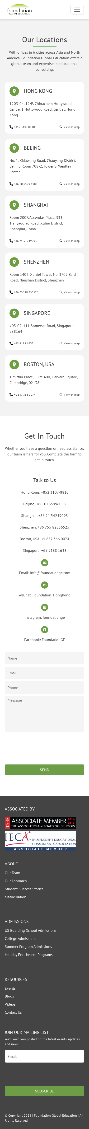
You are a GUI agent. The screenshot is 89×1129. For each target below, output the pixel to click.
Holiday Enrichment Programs (29, 954)
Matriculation (15, 897)
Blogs (9, 996)
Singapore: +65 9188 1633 (44, 550)
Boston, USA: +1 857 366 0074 (44, 538)
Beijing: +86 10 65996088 (44, 503)
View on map (72, 127)
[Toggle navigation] (77, 9)
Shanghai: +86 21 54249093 (44, 515)
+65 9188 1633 (23, 343)
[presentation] (41, 753)
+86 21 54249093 (25, 241)
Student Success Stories (24, 888)
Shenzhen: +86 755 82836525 (44, 527)
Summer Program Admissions (28, 946)
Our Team (12, 872)
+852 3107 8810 (24, 127)
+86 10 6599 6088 (25, 184)
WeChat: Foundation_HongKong (44, 595)
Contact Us (13, 1012)
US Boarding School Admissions (30, 930)
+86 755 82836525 (26, 292)
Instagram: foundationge (44, 617)
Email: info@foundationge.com (44, 572)
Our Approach (16, 880)
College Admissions (20, 938)
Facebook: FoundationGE (44, 639)
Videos (10, 1004)
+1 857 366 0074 (25, 394)
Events (10, 988)
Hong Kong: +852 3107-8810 (45, 492)
